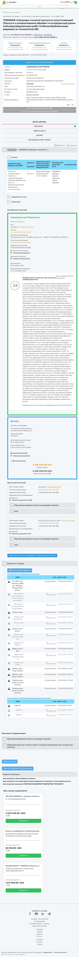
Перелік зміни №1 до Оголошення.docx (17, 682)
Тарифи (39, 944)
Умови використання (60, 952)
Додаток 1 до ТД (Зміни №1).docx (17, 637)
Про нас (39, 936)
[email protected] (32, 95)
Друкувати (10, 761)
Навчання (39, 929)
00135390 (30, 84)
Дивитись (23, 821)
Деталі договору (18, 461)
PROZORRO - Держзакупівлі (39, 919)
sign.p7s (18, 705)
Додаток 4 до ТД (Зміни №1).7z (18, 657)
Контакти (39, 934)
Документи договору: (19, 453)
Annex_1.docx (17, 612)
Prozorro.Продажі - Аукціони (39, 924)
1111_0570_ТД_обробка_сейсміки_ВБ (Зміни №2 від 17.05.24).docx (18, 585)
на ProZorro (38, 35)
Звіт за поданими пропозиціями (18, 768)
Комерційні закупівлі (39, 926)
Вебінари (39, 942)
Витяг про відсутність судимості (40, 108)
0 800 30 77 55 (64, 2)
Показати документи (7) (20, 534)
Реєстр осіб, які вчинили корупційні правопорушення (39, 111)
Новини (39, 932)
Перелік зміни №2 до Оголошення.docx (18, 690)
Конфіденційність (47, 952)
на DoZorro (48, 35)
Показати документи (20, 253)
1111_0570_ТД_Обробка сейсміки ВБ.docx (18, 606)
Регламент (39, 940)
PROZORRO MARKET (39, 921)
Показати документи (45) (20, 500)
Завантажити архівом (19, 570)
